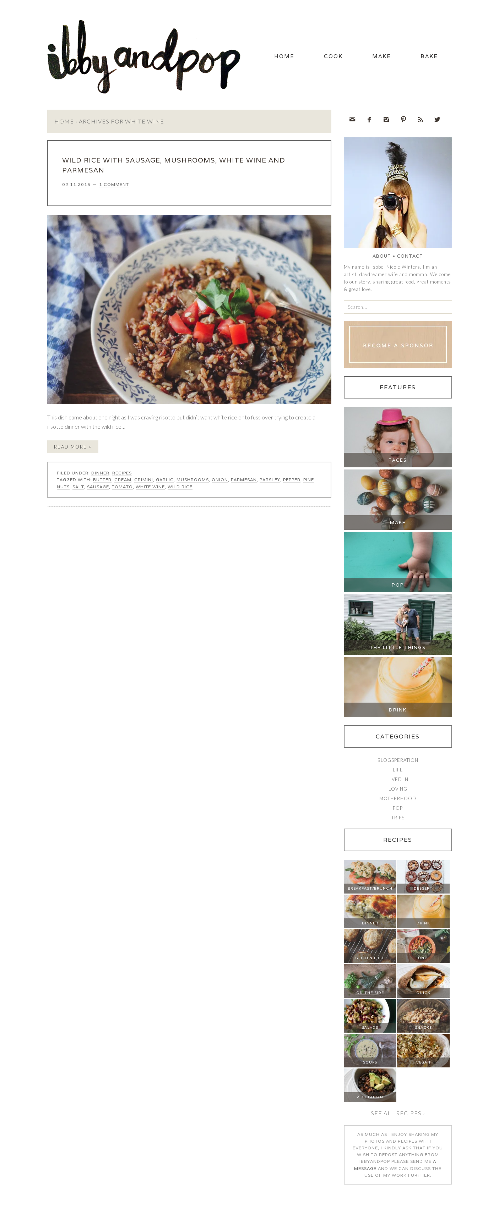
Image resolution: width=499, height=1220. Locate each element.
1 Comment (114, 184)
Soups (370, 1062)
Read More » (73, 447)
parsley (270, 479)
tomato (122, 486)
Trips (398, 817)
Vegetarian (370, 1097)
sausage (98, 486)
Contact (410, 256)
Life (398, 770)
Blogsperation (398, 760)
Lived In (397, 779)
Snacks (423, 1027)
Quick (423, 992)
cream (122, 479)
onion (220, 479)
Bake (429, 56)
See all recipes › (398, 1113)
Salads (370, 1027)
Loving (398, 789)
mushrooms (193, 479)
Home (284, 56)
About (382, 256)
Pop (398, 585)
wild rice (180, 486)
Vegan (423, 1062)
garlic (165, 479)
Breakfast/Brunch (370, 888)
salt (78, 486)
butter (102, 479)
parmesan (244, 479)
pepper (291, 479)
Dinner (100, 473)
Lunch (423, 958)
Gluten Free (370, 958)
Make (381, 56)
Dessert (423, 888)
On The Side (370, 992)
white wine (150, 486)
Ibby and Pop (146, 55)
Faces (398, 460)
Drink (398, 710)
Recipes (122, 473)
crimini (143, 479)
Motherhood (397, 798)
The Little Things (398, 647)
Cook (333, 56)
